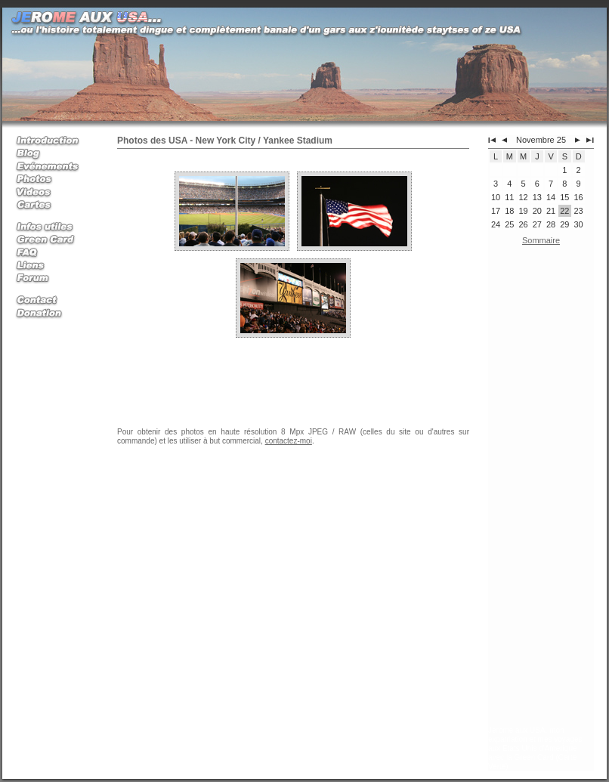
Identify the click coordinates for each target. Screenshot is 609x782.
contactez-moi (288, 441)
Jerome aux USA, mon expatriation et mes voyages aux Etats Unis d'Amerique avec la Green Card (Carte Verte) (535, 748)
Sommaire (541, 240)
